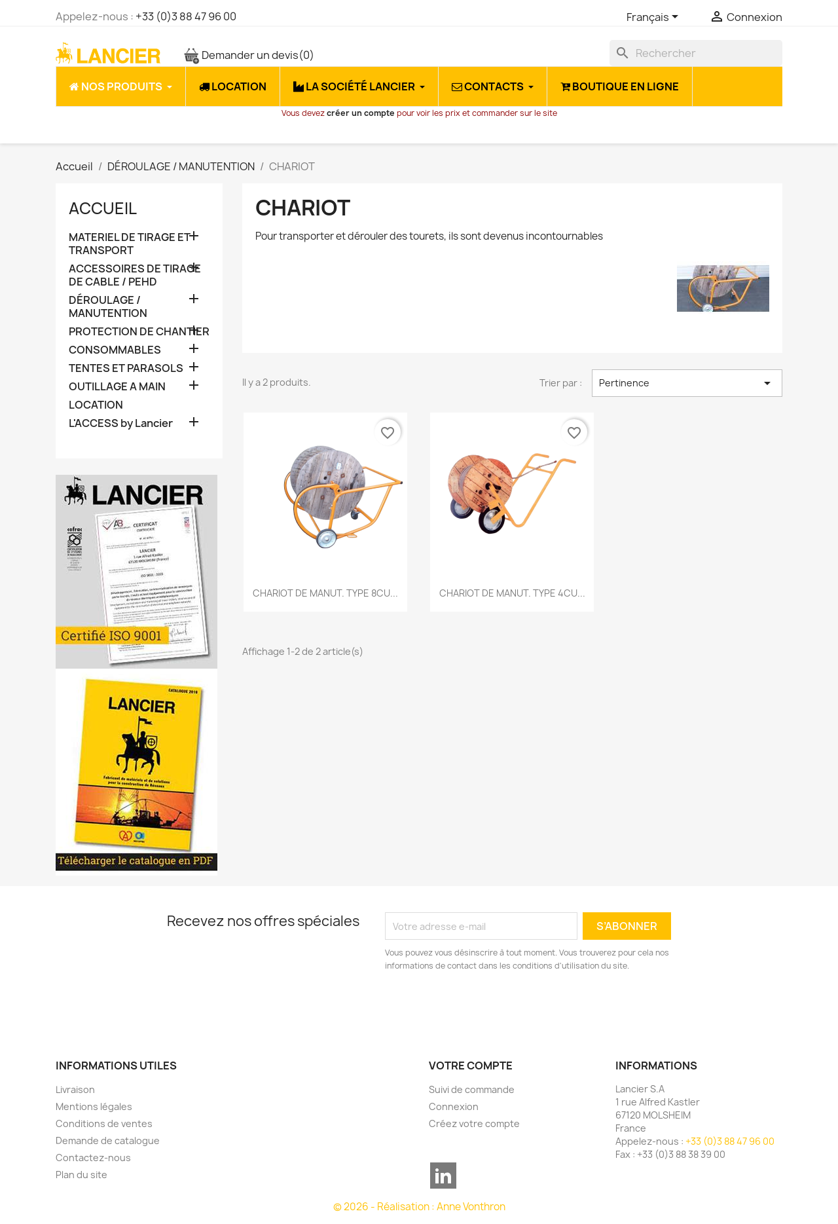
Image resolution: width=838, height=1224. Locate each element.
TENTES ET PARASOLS (126, 368)
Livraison (75, 1089)
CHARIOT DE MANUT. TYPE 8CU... (325, 593)
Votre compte (471, 1065)
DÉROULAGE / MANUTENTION (108, 306)
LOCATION (96, 405)
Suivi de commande (472, 1089)
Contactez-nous (93, 1157)
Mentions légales (94, 1106)
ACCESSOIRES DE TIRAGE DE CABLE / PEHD (135, 275)
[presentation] (494, 1008)
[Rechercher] (696, 53)
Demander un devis (248, 55)
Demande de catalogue (108, 1140)
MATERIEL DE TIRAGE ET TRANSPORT (130, 244)
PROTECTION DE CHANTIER (139, 332)
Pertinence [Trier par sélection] (687, 383)
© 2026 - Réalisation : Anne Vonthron (419, 1207)
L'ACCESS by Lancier (121, 423)
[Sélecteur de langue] (655, 18)
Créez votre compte (474, 1123)
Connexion (454, 1106)
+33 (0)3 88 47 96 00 (186, 16)
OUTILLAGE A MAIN (117, 387)
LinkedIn (443, 1175)
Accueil (103, 208)
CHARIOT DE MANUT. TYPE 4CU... (512, 593)
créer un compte (361, 113)
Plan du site (81, 1174)
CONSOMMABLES (115, 350)
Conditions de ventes (104, 1123)
